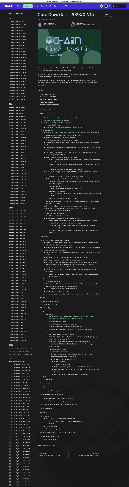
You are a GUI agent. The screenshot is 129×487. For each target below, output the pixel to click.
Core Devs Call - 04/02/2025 (17, 64)
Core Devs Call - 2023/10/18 (17, 232)
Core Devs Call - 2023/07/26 (17, 262)
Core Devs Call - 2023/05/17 (17, 292)
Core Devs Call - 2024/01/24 (17, 195)
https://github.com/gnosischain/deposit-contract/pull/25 (64, 128)
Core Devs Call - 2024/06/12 (17, 152)
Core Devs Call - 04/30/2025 (17, 52)
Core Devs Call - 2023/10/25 (17, 229)
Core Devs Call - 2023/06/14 (17, 280)
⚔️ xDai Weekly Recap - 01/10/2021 (19, 380)
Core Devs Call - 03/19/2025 (17, 70)
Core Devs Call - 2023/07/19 (17, 265)
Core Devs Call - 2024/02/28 (17, 180)
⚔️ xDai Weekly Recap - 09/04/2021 (19, 452)
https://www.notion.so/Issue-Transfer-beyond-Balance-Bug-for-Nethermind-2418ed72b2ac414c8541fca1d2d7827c (71, 317)
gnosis (55, 446)
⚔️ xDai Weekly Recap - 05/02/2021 (19, 479)
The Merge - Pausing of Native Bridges (20, 354)
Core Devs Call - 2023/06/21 (17, 277)
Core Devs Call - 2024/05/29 (17, 155)
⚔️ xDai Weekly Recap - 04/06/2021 (19, 428)
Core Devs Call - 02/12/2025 (17, 85)
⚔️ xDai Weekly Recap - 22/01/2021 (19, 485)
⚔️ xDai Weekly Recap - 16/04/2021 (19, 449)
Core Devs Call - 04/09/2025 (17, 61)
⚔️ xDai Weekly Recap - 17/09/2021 (19, 386)
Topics (107, 14)
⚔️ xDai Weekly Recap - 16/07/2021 (19, 410)
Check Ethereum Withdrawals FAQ (57, 216)
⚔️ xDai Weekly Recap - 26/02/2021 (19, 470)
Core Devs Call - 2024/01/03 (17, 204)
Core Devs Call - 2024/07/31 (17, 137)
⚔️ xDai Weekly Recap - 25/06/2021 (19, 419)
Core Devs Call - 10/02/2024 (17, 125)
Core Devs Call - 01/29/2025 (17, 91)
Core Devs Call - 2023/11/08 (17, 226)
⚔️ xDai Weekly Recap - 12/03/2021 (19, 464)
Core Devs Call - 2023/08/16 (17, 253)
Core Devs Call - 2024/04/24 (17, 161)
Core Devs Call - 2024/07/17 (17, 143)
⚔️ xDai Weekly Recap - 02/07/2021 (19, 416)
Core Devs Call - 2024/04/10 (17, 167)
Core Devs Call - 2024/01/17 (17, 198)
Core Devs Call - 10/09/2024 (17, 122)
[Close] (127, 1)
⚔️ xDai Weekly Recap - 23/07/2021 (19, 407)
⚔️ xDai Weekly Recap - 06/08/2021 (19, 401)
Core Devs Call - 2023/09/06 (17, 247)
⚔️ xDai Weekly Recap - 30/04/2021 (19, 443)
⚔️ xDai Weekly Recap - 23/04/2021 (19, 446)
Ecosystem (46, 6)
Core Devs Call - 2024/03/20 (17, 174)
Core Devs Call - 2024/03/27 (17, 170)
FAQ (36, 6)
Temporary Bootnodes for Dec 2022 (19, 351)
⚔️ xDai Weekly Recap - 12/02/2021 (19, 476)
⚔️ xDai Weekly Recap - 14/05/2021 (19, 437)
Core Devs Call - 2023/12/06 (17, 217)
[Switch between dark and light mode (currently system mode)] (109, 6)
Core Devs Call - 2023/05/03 (17, 298)
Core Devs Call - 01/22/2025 (17, 94)
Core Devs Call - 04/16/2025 (17, 58)
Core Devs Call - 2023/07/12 (17, 268)
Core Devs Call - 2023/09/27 (17, 241)
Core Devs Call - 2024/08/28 (17, 128)
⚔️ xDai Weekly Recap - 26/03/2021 (19, 458)
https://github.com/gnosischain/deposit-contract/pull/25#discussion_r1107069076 (72, 132)
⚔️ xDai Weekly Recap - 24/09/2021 (19, 383)
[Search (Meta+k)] (119, 6)
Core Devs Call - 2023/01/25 (17, 341)
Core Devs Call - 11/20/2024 (17, 116)
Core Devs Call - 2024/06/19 (17, 149)
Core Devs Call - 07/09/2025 (17, 27)
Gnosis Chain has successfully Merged (20, 348)
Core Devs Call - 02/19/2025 (17, 82)
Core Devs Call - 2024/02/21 (17, 183)
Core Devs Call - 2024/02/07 (17, 189)
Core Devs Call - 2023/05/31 (17, 286)
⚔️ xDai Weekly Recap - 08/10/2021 (19, 377)
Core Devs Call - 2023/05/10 (17, 295)
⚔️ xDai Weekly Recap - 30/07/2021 (19, 404)
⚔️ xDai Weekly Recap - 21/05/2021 (19, 434)
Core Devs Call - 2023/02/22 (17, 329)
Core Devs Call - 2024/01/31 (17, 192)
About (19, 6)
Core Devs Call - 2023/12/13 (17, 214)
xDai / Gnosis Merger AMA (17, 361)
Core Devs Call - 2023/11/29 (17, 220)
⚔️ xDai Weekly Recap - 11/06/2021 (19, 425)
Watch (48, 70)
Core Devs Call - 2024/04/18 (17, 164)
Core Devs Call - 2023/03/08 (17, 323)
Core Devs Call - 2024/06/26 (17, 146)
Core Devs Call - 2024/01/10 (17, 201)
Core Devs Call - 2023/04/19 (17, 305)
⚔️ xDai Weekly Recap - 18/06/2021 (19, 422)
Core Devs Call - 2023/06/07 (17, 283)
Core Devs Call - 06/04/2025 (17, 37)
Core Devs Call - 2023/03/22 (17, 317)
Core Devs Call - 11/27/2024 (17, 113)
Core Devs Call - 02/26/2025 (17, 79)
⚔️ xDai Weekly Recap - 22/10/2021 (19, 371)
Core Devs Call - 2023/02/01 (17, 338)
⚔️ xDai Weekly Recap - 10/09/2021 (19, 389)
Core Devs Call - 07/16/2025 (17, 24)
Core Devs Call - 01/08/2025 (17, 100)
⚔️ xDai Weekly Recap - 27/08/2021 (19, 395)
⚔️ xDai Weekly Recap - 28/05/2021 (19, 431)
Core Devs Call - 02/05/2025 (17, 88)
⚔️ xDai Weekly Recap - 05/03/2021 (19, 467)
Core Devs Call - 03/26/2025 (17, 67)
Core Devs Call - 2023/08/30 (17, 250)
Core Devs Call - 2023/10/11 (17, 235)
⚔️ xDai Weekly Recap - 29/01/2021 (19, 482)
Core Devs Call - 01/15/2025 (17, 97)
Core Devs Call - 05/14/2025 (17, 46)
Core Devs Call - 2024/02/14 (17, 186)
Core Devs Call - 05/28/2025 (17, 40)
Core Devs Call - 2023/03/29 (17, 314)
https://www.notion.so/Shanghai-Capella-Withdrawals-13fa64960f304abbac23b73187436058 (60, 119)
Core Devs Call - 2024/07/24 (17, 140)
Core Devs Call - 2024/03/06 (17, 177)
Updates (28, 6)
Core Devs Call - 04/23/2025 (17, 55)
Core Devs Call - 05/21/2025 (17, 42)
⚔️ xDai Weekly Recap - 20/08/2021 (19, 398)
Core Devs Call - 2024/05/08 (17, 158)
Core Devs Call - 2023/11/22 (17, 223)
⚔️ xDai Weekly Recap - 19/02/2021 (19, 473)
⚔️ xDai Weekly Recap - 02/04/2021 (19, 455)
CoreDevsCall (46, 446)
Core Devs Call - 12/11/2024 (17, 110)
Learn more (79, 1)
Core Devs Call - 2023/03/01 (17, 326)
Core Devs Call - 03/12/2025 (17, 73)
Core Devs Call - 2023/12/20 (17, 211)
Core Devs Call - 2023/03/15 (17, 320)
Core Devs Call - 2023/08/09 (17, 256)
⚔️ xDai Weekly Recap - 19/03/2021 (19, 461)
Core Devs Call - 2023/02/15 (17, 332)
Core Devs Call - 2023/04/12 (17, 308)
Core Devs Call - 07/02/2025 (17, 30)
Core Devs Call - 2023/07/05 (17, 271)
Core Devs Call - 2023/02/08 (17, 335)
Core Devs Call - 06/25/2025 (17, 34)
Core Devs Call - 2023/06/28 (17, 274)
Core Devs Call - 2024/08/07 (17, 134)
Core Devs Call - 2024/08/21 (17, 131)
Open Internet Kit (61, 6)
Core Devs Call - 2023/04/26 (17, 302)
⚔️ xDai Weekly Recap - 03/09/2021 (19, 392)
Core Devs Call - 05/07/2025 (17, 49)
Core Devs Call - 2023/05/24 (17, 289)
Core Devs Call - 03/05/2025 (17, 76)
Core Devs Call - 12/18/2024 (17, 107)
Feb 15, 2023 (108, 17)
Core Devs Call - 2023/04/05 (17, 311)
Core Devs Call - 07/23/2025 (17, 21)
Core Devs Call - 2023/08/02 (17, 259)
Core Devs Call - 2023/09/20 (17, 244)
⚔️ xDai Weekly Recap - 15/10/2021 (19, 374)
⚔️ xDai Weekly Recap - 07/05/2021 (19, 440)
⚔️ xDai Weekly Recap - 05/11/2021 (19, 364)
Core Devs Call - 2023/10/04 (17, 238)
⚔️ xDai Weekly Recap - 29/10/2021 (19, 368)
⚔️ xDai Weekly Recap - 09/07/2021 (19, 413)
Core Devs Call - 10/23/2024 (17, 119)
